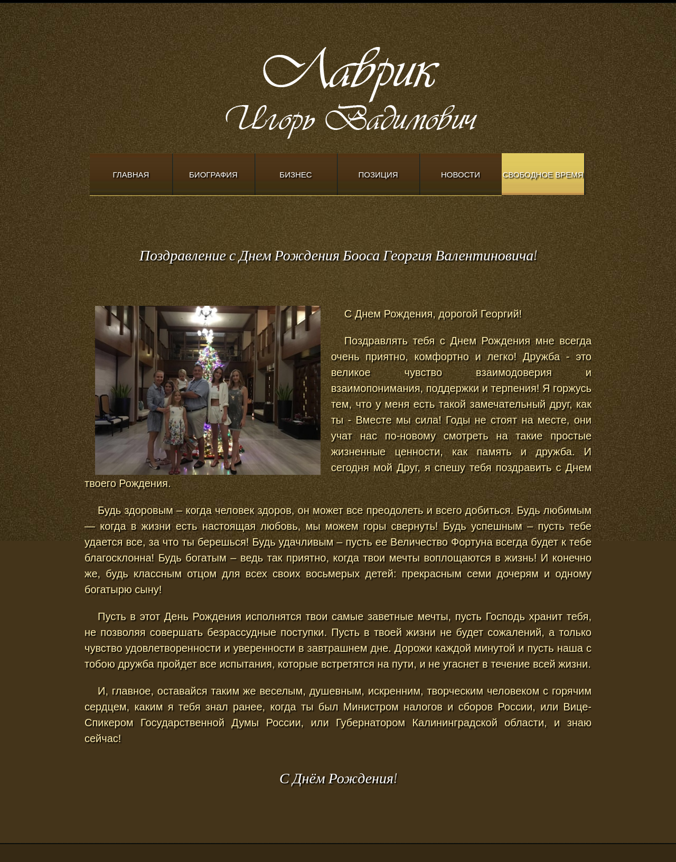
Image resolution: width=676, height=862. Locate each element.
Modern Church (380, 90)
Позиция (378, 174)
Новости (460, 174)
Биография (213, 174)
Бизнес (295, 174)
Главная (131, 174)
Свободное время (542, 174)
